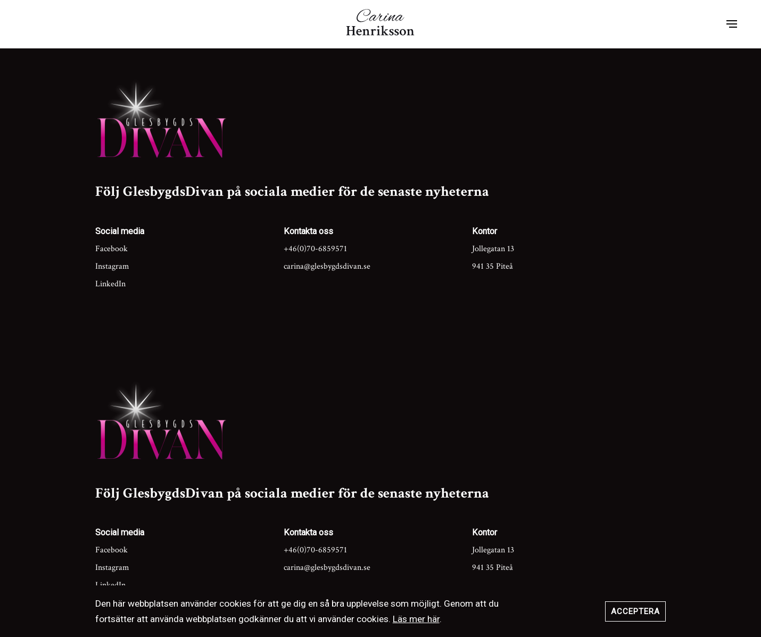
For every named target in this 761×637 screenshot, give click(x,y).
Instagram (112, 266)
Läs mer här (416, 619)
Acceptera (635, 611)
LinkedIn (110, 283)
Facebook (111, 248)
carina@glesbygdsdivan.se (327, 266)
